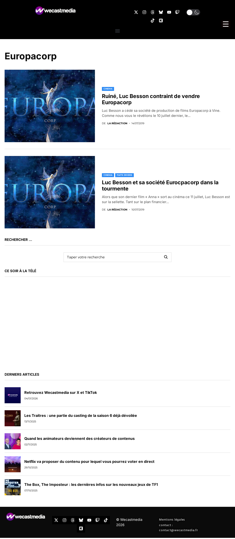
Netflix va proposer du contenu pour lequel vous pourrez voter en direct (89, 461)
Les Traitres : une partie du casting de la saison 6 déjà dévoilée (80, 415)
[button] (193, 12)
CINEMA (108, 88)
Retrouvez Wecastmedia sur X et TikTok (60, 392)
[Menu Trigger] (225, 24)
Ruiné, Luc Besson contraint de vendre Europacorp (151, 99)
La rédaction (117, 123)
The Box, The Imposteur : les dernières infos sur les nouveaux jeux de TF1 (91, 484)
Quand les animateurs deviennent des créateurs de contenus (79, 438)
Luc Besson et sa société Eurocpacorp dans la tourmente (160, 185)
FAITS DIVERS (124, 175)
